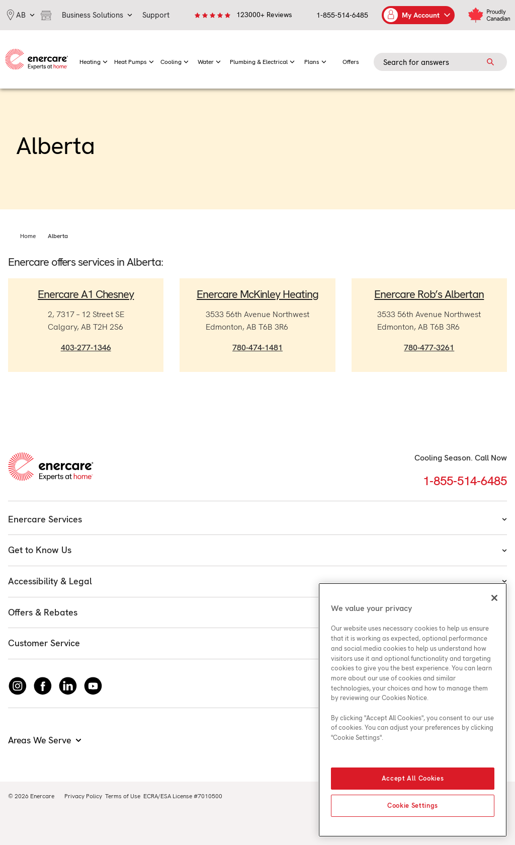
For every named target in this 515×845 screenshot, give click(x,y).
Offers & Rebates (257, 612)
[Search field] (440, 62)
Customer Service (257, 643)
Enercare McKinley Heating (257, 294)
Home (28, 236)
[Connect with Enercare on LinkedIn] (67, 686)
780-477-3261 (429, 347)
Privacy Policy (83, 796)
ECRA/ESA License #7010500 (182, 796)
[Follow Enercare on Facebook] (42, 686)
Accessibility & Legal (257, 581)
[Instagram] (17, 686)
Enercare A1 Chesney (86, 294)
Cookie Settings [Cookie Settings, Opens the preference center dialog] (412, 805)
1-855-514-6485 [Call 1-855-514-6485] (465, 481)
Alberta (58, 236)
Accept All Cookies (413, 778)
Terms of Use (122, 796)
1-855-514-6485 (342, 15)
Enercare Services (257, 519)
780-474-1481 (257, 347)
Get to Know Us (257, 550)
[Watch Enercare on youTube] (93, 686)
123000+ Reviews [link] (264, 14)
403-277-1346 (86, 347)
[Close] (494, 598)
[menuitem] (93, 59)
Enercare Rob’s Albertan (429, 294)
